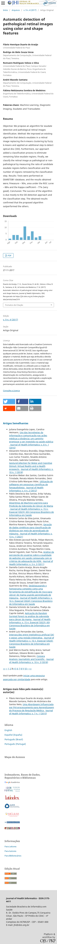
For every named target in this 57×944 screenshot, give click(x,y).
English (8, 730)
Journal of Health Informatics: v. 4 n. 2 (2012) (26, 489)
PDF (9, 255)
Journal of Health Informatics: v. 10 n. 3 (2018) (31, 661)
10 (25, 668)
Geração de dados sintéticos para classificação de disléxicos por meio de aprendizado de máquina (30, 529)
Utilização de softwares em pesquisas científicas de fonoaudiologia (31, 484)
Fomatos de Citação (14, 305)
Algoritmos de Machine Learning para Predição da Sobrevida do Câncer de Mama (31, 504)
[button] (9, 401)
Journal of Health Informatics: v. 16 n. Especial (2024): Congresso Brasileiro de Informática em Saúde (30, 601)
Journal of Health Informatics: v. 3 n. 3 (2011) (31, 563)
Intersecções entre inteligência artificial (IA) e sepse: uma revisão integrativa (31, 636)
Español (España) (13, 734)
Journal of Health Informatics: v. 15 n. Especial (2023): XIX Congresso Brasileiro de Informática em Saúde (31, 512)
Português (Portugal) (15, 744)
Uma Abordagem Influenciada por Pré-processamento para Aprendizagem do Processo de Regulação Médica (31, 707)
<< (4, 668)
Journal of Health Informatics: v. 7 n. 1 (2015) (31, 712)
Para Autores (10, 851)
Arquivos (16, 10)
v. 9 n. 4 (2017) (30, 10)
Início (5, 10)
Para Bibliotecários (13, 855)
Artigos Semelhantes (15, 423)
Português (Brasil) (14, 739)
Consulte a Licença (11, 390)
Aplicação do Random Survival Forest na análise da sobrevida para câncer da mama (29, 616)
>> (30, 668)
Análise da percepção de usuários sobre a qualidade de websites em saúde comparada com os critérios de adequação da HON (31, 557)
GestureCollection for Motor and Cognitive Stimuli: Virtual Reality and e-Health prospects (30, 466)
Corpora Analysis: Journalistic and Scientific (27, 658)
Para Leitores (10, 846)
